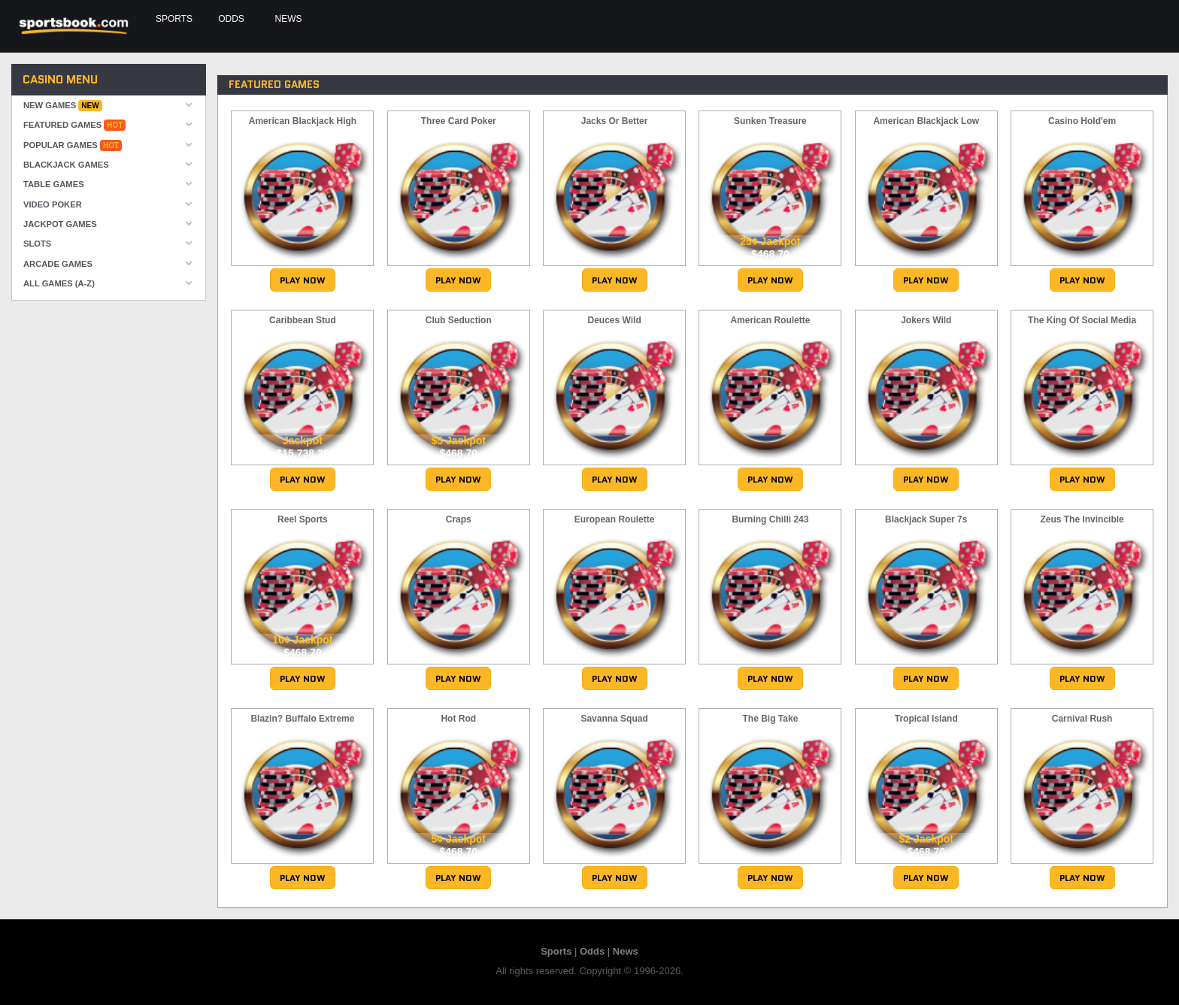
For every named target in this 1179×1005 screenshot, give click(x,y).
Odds (231, 19)
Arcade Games (57, 263)
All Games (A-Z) (59, 283)
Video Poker (52, 204)
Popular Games (72, 145)
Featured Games (74, 125)
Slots (37, 243)
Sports (174, 19)
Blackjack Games (66, 164)
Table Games (53, 184)
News (286, 19)
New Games (62, 105)
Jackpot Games (60, 224)
